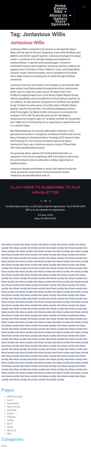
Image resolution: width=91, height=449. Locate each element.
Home (60, 5)
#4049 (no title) (14, 396)
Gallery (60, 18)
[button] (84, 6)
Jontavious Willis (27, 42)
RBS (60, 12)
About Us (61, 15)
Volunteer (12, 410)
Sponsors (60, 24)
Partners (11, 417)
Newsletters (13, 403)
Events (60, 8)
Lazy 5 (10, 400)
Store (60, 21)
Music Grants (13, 406)
